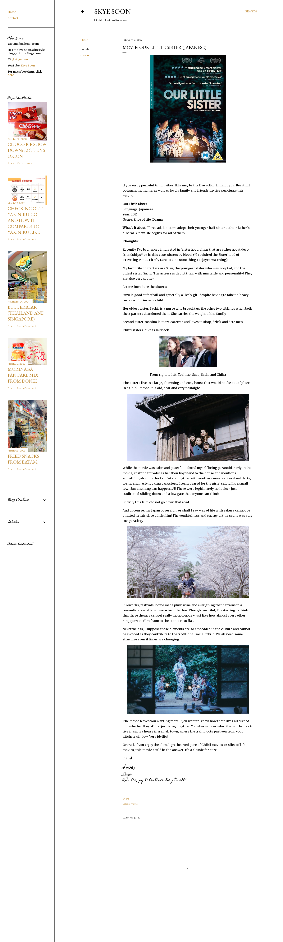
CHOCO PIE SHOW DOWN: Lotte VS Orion (27, 150)
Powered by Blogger (168, 930)
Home (12, 12)
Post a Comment (26, 239)
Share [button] (84, 40)
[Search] (251, 11)
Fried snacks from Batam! (23, 459)
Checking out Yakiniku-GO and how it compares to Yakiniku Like (25, 220)
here (11, 75)
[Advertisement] (27, 605)
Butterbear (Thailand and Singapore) (26, 313)
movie (84, 55)
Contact (13, 18)
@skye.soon (20, 59)
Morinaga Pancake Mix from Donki (23, 375)
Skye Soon (112, 11)
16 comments (24, 163)
